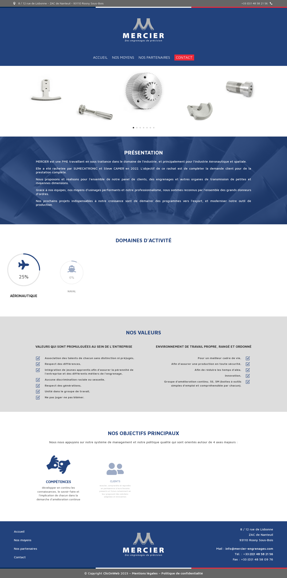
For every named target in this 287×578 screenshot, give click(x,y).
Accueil (100, 59)
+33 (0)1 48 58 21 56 (254, 3)
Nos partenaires (154, 59)
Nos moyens (123, 59)
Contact (184, 59)
